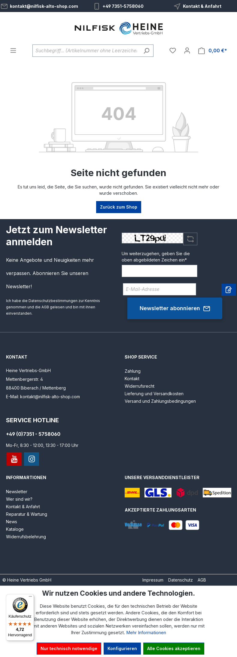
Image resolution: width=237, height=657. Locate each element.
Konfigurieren (122, 648)
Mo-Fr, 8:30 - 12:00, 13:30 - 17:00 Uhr (42, 445)
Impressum (152, 579)
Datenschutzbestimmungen (53, 300)
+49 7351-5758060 (123, 6)
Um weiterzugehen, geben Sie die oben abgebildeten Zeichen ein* (156, 256)
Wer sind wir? (19, 499)
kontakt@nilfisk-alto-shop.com (44, 6)
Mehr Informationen (146, 632)
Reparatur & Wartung (26, 514)
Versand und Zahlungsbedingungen (160, 401)
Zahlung (133, 371)
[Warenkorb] (212, 50)
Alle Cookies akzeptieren (173, 648)
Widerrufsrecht (139, 386)
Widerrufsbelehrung (26, 536)
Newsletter (16, 491)
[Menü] (13, 50)
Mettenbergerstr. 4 (24, 379)
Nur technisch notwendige (69, 648)
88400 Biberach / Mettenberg (36, 387)
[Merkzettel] (173, 50)
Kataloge (15, 529)
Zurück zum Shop (118, 206)
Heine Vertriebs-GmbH (28, 370)
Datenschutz (180, 579)
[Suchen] (146, 50)
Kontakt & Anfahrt (202, 6)
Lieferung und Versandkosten (154, 393)
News (11, 521)
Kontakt (132, 378)
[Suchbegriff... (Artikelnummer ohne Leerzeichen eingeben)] (86, 50)
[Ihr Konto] (187, 50)
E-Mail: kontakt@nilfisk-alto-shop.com (43, 396)
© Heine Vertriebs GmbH (26, 579)
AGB (45, 307)
